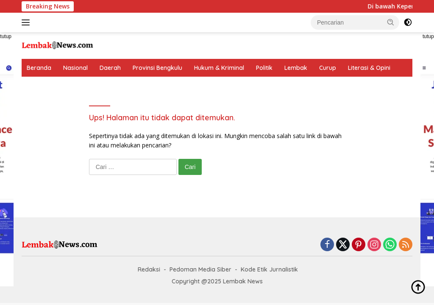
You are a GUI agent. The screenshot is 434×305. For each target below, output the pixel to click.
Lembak (295, 68)
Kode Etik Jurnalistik (269, 269)
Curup (327, 68)
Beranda (39, 68)
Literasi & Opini (369, 68)
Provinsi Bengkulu (157, 68)
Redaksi (149, 269)
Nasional (75, 68)
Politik (264, 68)
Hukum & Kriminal (219, 68)
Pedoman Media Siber (200, 269)
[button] (390, 22)
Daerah (110, 68)
